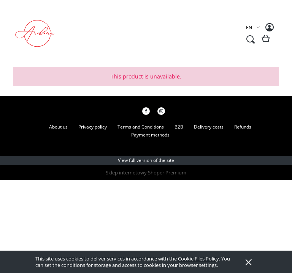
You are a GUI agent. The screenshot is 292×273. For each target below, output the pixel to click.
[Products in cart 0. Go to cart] (267, 41)
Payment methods (150, 135)
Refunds (242, 127)
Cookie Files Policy (198, 258)
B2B (179, 127)
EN (249, 27)
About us (58, 127)
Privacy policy (92, 127)
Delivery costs (209, 127)
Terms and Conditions (140, 127)
